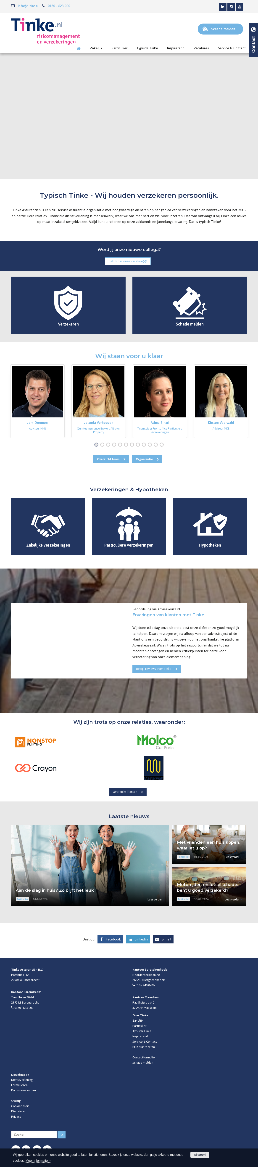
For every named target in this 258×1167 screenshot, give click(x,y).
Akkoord (199, 1155)
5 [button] (121, 445)
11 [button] (157, 445)
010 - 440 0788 (145, 985)
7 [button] (133, 445)
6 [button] (127, 445)
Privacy (16, 1116)
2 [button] (103, 445)
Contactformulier (144, 1057)
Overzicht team (108, 459)
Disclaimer (18, 1111)
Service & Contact (144, 1041)
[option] (37, 401)
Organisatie (144, 459)
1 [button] (97, 445)
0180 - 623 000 (59, 6)
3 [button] (109, 445)
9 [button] (145, 445)
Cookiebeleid (20, 1106)
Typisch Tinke (141, 1031)
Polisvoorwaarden (23, 1090)
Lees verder (154, 899)
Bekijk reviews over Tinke (153, 668)
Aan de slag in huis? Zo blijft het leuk (55, 890)
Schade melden (142, 1062)
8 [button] (139, 445)
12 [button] (163, 445)
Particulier (139, 1026)
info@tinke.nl (28, 6)
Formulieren (19, 1085)
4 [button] (115, 445)
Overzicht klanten (125, 791)
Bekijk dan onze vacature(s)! (128, 261)
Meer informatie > (38, 1160)
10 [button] (151, 445)
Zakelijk (137, 1020)
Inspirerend (140, 1036)
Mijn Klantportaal (144, 1047)
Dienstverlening (22, 1080)
